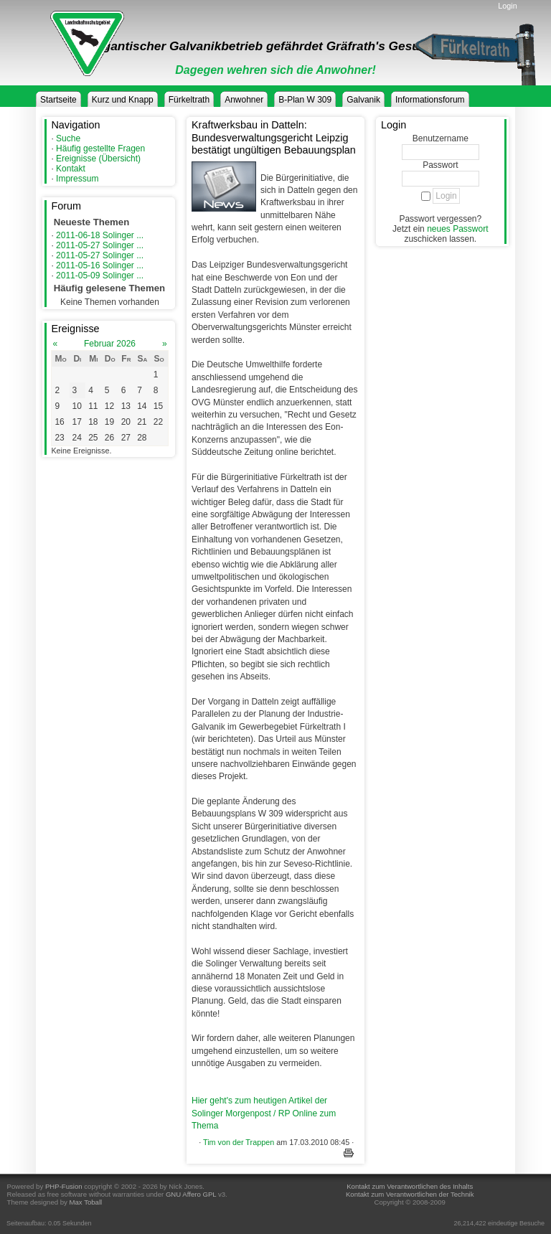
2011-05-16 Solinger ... (99, 265)
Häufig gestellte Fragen (100, 148)
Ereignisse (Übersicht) (98, 159)
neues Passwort (457, 229)
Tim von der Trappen (238, 1142)
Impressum (77, 179)
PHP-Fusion (64, 1186)
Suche (68, 138)
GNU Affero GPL (191, 1194)
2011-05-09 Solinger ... (99, 275)
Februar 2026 (110, 344)
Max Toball (86, 1202)
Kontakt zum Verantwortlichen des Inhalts (410, 1186)
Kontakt (70, 169)
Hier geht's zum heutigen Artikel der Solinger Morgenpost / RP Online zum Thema (264, 1113)
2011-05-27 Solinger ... (99, 245)
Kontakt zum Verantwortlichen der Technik (410, 1194)
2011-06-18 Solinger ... (99, 235)
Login (507, 5)
